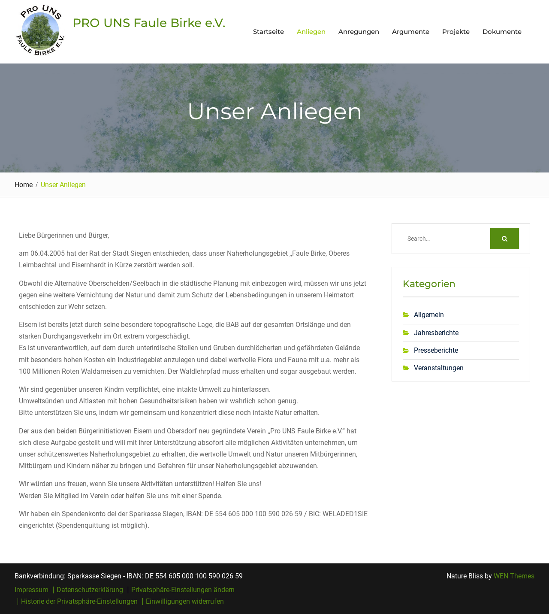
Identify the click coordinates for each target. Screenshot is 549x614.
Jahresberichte (436, 333)
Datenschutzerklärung (90, 590)
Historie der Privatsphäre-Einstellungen (79, 601)
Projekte (456, 31)
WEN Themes (514, 576)
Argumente (410, 31)
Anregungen (358, 31)
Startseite (268, 31)
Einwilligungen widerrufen (185, 601)
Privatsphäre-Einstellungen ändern (183, 590)
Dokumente (502, 31)
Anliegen (311, 31)
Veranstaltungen (439, 368)
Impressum (31, 590)
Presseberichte (436, 350)
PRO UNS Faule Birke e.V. (148, 22)
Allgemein (429, 315)
